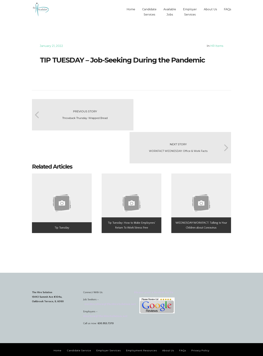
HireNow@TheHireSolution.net (105, 299)
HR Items (216, 46)
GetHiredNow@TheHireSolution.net (110, 287)
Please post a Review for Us (153, 275)
